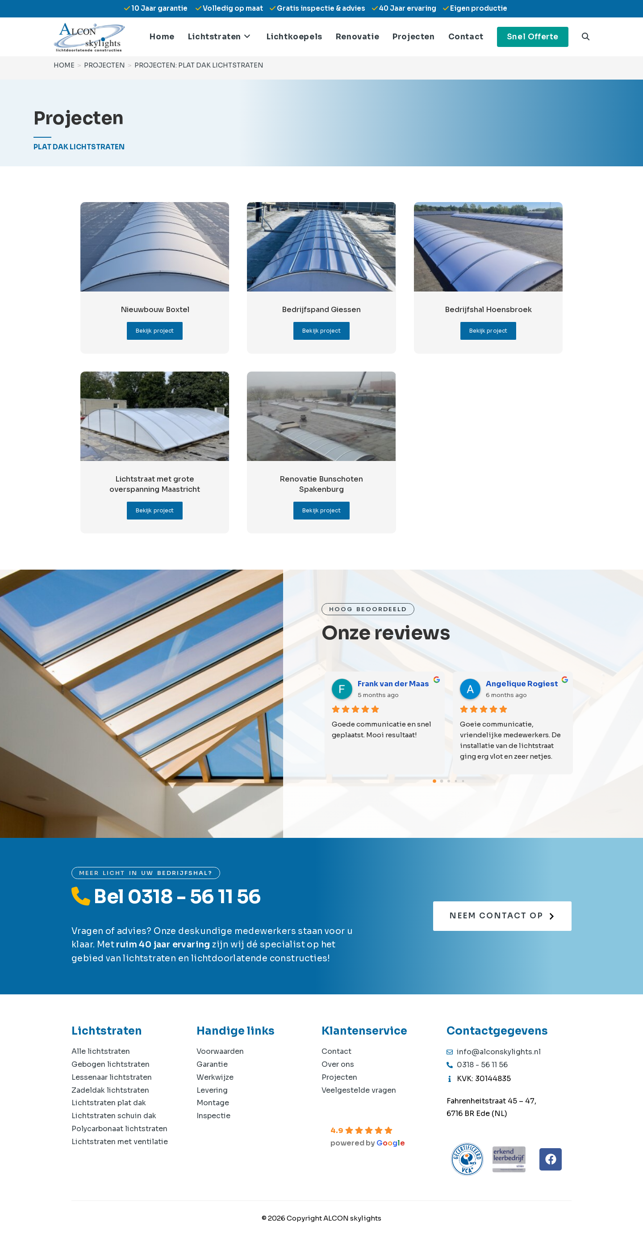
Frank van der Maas (393, 684)
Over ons (338, 1064)
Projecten (339, 1077)
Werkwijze (215, 1077)
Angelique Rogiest (522, 684)
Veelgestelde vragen (359, 1090)
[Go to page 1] (441, 781)
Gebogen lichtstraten (110, 1064)
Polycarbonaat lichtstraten (119, 1128)
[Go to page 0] (434, 781)
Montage (212, 1102)
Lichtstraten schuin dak (113, 1115)
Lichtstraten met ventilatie (119, 1141)
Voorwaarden (220, 1051)
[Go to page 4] (463, 781)
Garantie (212, 1064)
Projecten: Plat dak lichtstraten (198, 65)
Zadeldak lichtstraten (110, 1090)
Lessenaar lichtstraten (111, 1077)
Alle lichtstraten (100, 1051)
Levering (212, 1090)
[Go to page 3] (456, 781)
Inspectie (213, 1115)
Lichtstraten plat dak (108, 1102)
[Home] (64, 65)
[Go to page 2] (448, 781)
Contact (336, 1051)
